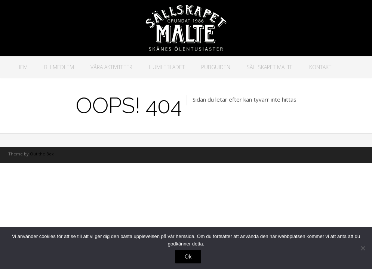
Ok (188, 257)
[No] (362, 248)
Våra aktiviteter (111, 67)
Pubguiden (215, 67)
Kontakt (320, 67)
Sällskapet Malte (270, 67)
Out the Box (42, 154)
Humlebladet (167, 67)
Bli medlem (59, 67)
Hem (22, 67)
